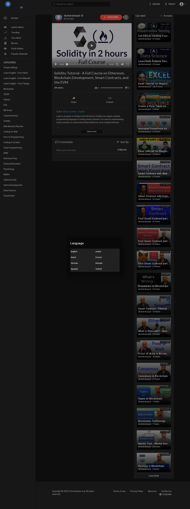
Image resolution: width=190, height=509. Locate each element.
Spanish (74, 269)
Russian (98, 263)
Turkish (98, 269)
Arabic (98, 251)
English (74, 251)
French (98, 257)
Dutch (73, 257)
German (74, 263)
